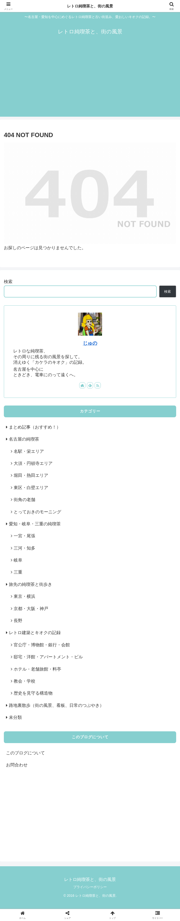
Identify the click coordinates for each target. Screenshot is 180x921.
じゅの (90, 343)
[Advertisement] (90, 83)
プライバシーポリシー (90, 887)
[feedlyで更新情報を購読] (90, 385)
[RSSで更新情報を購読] (98, 385)
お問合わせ (17, 765)
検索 (8, 281)
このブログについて (25, 753)
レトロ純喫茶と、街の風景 (90, 6)
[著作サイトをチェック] (82, 385)
